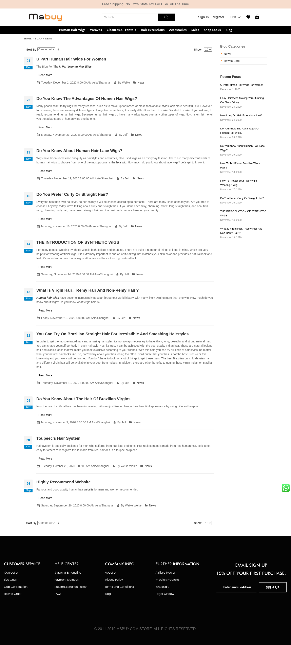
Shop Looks (212, 30)
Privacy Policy (114, 579)
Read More (45, 75)
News (140, 82)
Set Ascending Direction (59, 50)
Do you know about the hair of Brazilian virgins (83, 399)
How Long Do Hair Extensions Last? (241, 115)
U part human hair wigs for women (71, 59)
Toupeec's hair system (58, 438)
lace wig (121, 162)
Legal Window (165, 593)
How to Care (232, 60)
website (88, 489)
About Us (111, 572)
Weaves (96, 30)
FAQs (58, 593)
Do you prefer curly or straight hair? (72, 194)
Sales (195, 30)
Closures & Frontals (121, 30)
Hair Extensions (152, 30)
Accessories (178, 30)
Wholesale (162, 586)
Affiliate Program (166, 572)
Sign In (204, 17)
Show (197, 49)
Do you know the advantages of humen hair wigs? (86, 98)
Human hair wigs (47, 297)
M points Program (167, 579)
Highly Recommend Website (63, 482)
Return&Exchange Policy (70, 586)
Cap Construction (15, 586)
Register (218, 17)
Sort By (31, 49)
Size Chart (10, 579)
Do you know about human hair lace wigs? (79, 150)
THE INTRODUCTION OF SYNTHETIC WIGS (77, 242)
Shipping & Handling (68, 572)
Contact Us (11, 572)
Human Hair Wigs (72, 30)
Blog (229, 30)
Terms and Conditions (119, 586)
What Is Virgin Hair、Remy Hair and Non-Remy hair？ (87, 290)
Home (28, 38)
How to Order (12, 593)
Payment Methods (67, 579)
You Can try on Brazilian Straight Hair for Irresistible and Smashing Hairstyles (112, 334)
